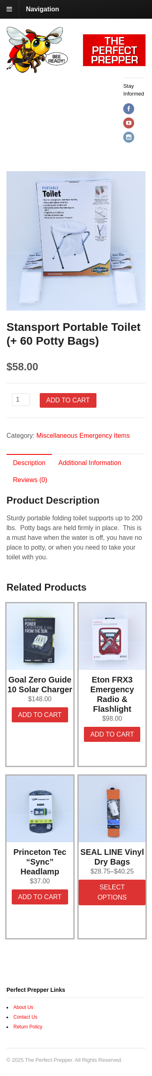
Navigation (42, 9)
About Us (23, 1007)
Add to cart (68, 400)
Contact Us (25, 1017)
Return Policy (27, 1027)
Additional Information (89, 462)
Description (29, 462)
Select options (112, 892)
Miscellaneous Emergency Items (83, 435)
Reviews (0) (30, 479)
